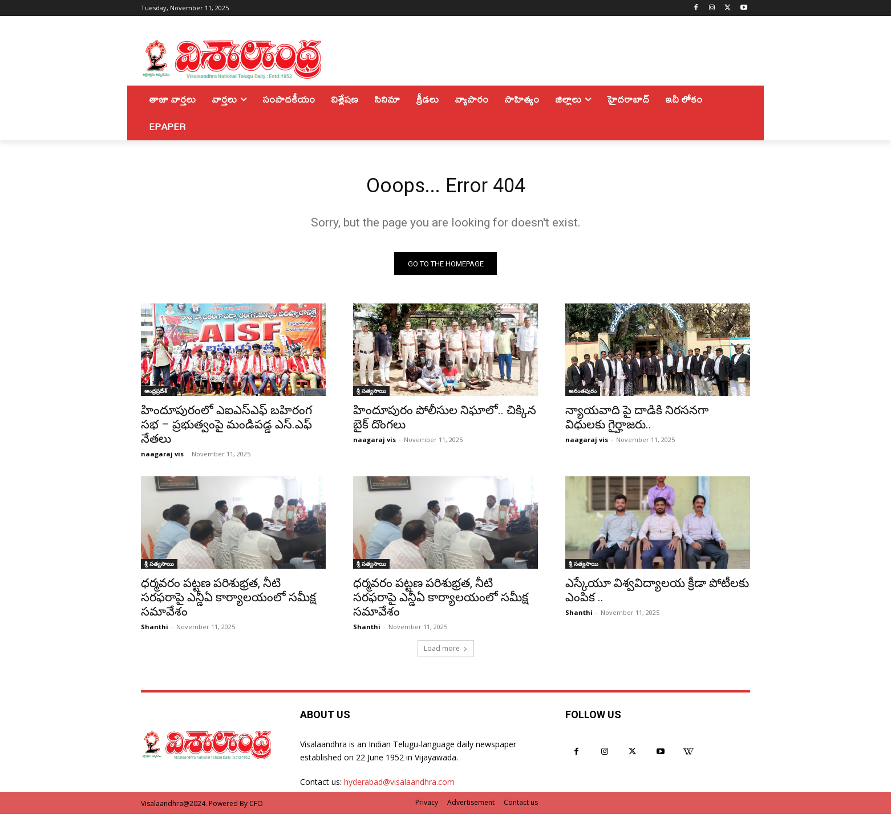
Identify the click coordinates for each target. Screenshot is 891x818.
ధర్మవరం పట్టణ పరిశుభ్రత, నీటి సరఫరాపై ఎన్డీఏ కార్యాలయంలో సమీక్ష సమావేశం (228, 602)
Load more (446, 653)
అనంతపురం (583, 395)
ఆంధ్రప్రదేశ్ (155, 395)
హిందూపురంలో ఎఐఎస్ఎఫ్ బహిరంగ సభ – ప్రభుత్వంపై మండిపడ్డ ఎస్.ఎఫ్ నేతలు (226, 429)
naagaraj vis (162, 458)
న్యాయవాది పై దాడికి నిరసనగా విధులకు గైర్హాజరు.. (636, 422)
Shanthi (154, 631)
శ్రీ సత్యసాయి (371, 395)
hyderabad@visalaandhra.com (399, 786)
